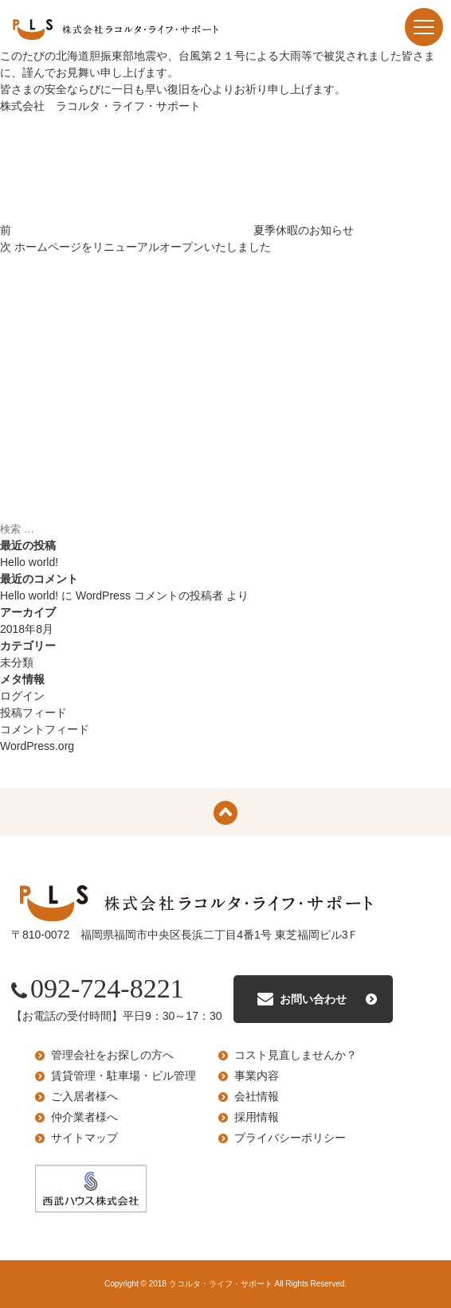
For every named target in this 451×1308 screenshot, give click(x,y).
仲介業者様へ (84, 1117)
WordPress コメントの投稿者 (149, 595)
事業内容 (256, 1075)
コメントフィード (44, 729)
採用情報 (256, 1117)
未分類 (16, 662)
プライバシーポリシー (290, 1137)
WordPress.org (37, 746)
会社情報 (256, 1096)
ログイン (22, 695)
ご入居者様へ (84, 1096)
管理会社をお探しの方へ (112, 1054)
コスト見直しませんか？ (295, 1054)
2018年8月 (26, 629)
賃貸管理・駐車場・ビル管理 (123, 1075)
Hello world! (29, 562)
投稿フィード (33, 712)
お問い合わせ (313, 999)
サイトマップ (84, 1137)
